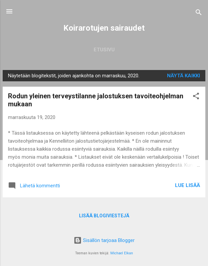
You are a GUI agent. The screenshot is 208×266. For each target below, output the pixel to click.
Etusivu (104, 50)
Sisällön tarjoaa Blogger (104, 240)
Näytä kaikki (183, 76)
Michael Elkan (121, 253)
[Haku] (199, 13)
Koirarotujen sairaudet (104, 28)
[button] (196, 97)
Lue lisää (187, 185)
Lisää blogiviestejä (104, 215)
